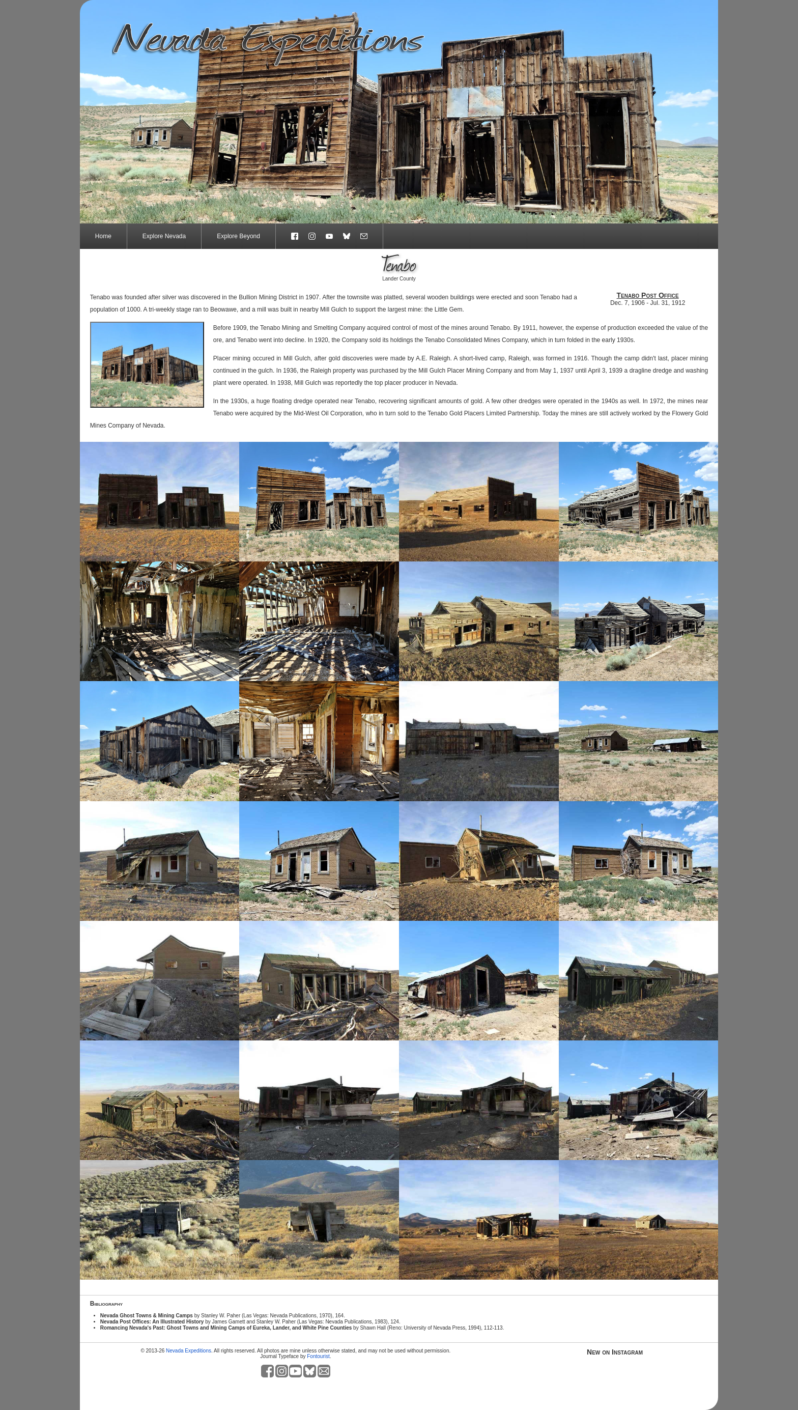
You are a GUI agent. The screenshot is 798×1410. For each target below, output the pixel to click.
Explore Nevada (164, 236)
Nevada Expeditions (188, 1350)
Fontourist (318, 1356)
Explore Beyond (238, 236)
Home (103, 236)
